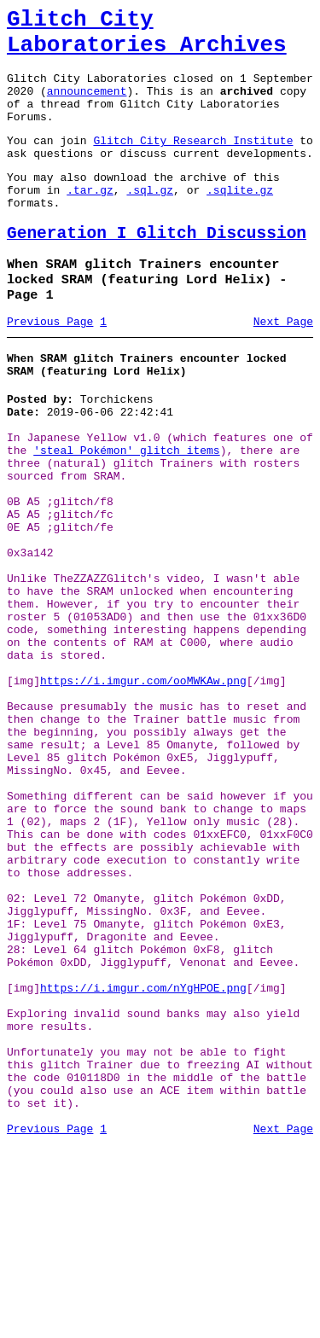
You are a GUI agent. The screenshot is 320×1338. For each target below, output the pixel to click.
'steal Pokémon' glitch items (126, 510)
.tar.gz (90, 220)
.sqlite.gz (240, 220)
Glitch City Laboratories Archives (147, 37)
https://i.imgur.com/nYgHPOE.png (143, 1155)
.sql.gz (149, 220)
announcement (87, 105)
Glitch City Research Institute (193, 163)
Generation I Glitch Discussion (156, 269)
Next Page (283, 366)
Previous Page (50, 366)
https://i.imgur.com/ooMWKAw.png (143, 786)
